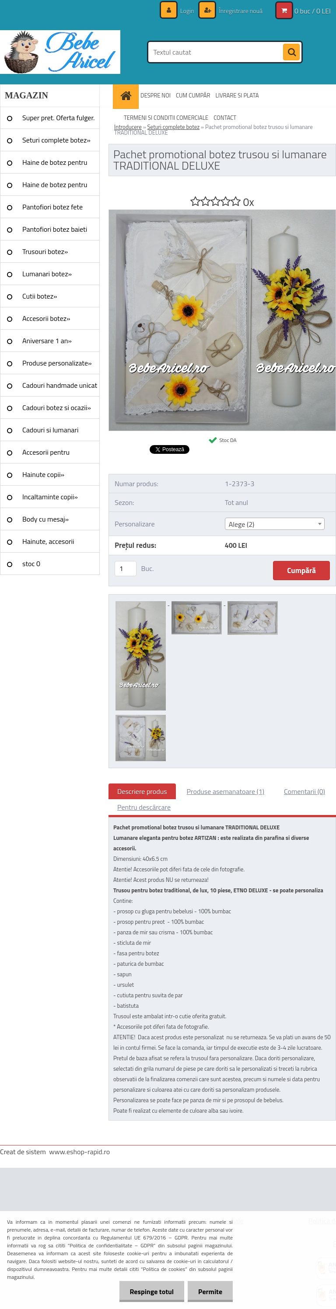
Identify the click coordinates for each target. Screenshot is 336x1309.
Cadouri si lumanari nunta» (50, 433)
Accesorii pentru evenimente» (46, 455)
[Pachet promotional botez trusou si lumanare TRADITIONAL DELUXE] (222, 213)
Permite (210, 1291)
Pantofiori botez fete (52, 207)
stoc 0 (31, 563)
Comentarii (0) (304, 791)
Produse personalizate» (57, 363)
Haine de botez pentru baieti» (55, 187)
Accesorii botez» (46, 318)
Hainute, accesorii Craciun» (48, 544)
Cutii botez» (39, 296)
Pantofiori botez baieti (54, 229)
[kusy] (125, 568)
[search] (291, 52)
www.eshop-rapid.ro (79, 1151)
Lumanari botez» (47, 273)
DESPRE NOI (155, 95)
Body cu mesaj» (45, 519)
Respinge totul (150, 1291)
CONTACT (225, 117)
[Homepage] (127, 95)
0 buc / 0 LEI (312, 11)
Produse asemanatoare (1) (225, 791)
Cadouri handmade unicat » (59, 388)
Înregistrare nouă (239, 10)
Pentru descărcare (144, 807)
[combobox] (275, 524)
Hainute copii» (43, 474)
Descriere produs (142, 791)
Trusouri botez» (45, 251)
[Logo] (60, 52)
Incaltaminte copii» (50, 496)
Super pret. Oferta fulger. (58, 117)
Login (187, 10)
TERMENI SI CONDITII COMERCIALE (166, 117)
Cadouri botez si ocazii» (56, 407)
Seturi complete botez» (56, 140)
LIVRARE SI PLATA (237, 95)
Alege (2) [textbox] (242, 524)
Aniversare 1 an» (47, 340)
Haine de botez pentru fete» (55, 165)
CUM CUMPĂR (193, 95)
